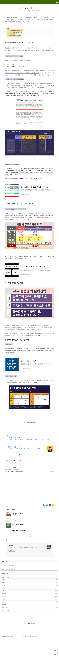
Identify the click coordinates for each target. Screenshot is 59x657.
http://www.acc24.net (10, 463)
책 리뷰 (29, 604)
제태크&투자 (29, 606)
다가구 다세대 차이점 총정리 (11, 485)
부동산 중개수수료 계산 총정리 (11, 481)
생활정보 (29, 612)
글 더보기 (29, 555)
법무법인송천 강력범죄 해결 (14, 456)
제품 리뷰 (29, 598)
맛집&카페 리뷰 (29, 595)
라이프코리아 (12, 655)
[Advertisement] (29, 24)
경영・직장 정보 (29, 629)
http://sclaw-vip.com (10, 453)
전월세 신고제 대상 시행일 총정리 (12, 487)
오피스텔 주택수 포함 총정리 (11, 483)
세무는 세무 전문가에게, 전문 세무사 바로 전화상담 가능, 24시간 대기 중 (23, 467)
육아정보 (29, 623)
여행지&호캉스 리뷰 (29, 601)
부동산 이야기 (22, 10)
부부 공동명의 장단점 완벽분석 (29, 8)
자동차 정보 (29, 626)
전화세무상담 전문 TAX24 (13, 465)
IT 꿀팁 (29, 617)
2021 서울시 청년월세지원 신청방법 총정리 (14, 490)
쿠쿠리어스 (28, 10)
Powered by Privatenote (5, 655)
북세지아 (29, 2)
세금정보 (29, 615)
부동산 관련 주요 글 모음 (8, 584)
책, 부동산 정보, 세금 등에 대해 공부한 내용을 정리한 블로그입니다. (23, 566)
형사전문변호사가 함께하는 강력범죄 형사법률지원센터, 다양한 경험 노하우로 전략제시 (27, 457)
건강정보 (29, 620)
